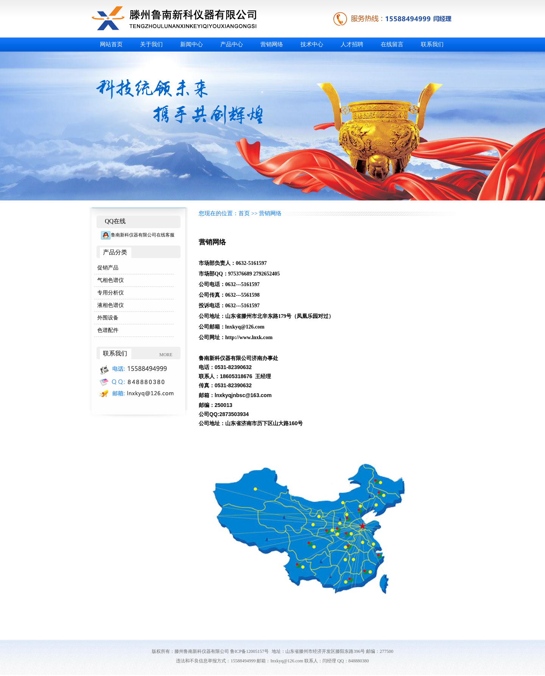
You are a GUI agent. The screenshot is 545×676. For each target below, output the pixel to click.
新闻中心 (191, 44)
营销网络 (271, 44)
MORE (166, 354)
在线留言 (392, 44)
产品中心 (231, 44)
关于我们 (151, 44)
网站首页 (111, 44)
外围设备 (107, 318)
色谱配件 (107, 330)
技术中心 (312, 44)
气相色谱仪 (110, 280)
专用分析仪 (110, 293)
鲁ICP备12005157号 (249, 651)
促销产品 (107, 268)
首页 (244, 213)
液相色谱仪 (110, 305)
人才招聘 (352, 44)
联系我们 (432, 44)
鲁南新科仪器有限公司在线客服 (137, 235)
